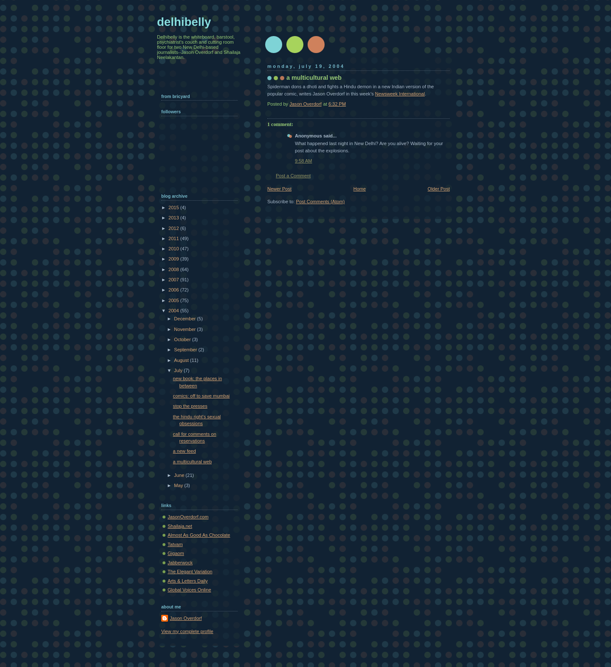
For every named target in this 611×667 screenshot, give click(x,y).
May (179, 485)
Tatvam (175, 544)
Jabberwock (180, 562)
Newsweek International (400, 93)
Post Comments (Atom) (320, 201)
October (183, 339)
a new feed (184, 451)
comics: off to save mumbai (201, 395)
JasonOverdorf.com (188, 516)
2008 (174, 269)
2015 (174, 207)
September (186, 349)
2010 (174, 248)
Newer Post (279, 188)
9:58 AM (303, 160)
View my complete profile (187, 631)
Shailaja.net (180, 526)
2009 (174, 258)
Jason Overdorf (186, 618)
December (185, 318)
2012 (174, 228)
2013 (174, 217)
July (179, 370)
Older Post (439, 188)
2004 (174, 310)
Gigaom (176, 553)
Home (359, 188)
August (182, 360)
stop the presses (190, 406)
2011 (174, 238)
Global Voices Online (189, 589)
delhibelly (184, 21)
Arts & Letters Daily (188, 580)
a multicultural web (192, 461)
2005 (174, 300)
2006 (174, 289)
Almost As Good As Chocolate (199, 535)
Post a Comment (293, 175)
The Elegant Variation (190, 571)
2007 (174, 279)
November (185, 329)
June (179, 475)
